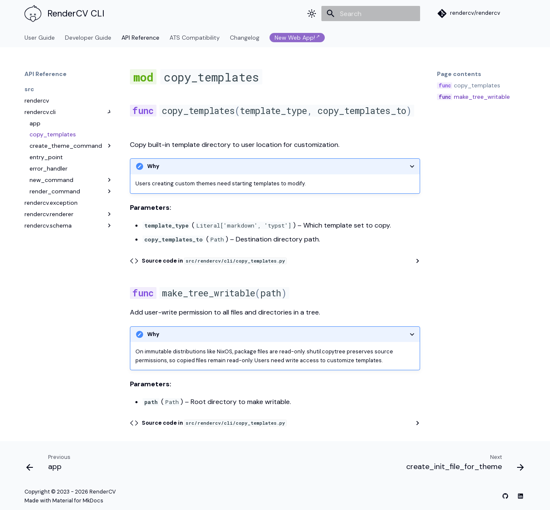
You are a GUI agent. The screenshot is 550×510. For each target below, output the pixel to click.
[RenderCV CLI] (31, 13)
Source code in (214, 260)
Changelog (244, 37)
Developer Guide (88, 37)
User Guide (39, 37)
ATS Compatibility (195, 37)
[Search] (370, 13)
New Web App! (295, 37)
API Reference (140, 37)
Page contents (459, 74)
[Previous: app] (50, 464)
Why (153, 166)
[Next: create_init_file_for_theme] (462, 464)
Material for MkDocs (77, 500)
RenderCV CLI (75, 13)
